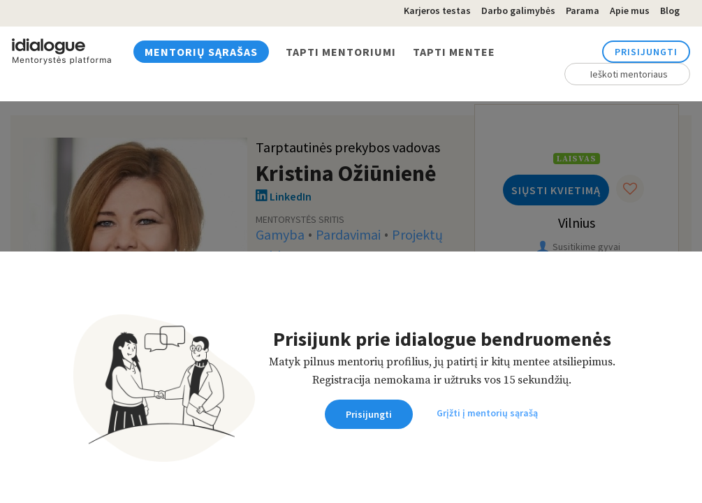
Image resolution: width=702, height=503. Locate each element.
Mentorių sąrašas (201, 52)
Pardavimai (348, 235)
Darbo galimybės (518, 10)
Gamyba (280, 235)
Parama (582, 10)
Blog (670, 10)
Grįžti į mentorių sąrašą (487, 413)
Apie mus (630, 10)
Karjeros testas (437, 10)
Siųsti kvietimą (556, 190)
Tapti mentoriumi (341, 52)
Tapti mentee (454, 52)
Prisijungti (646, 51)
